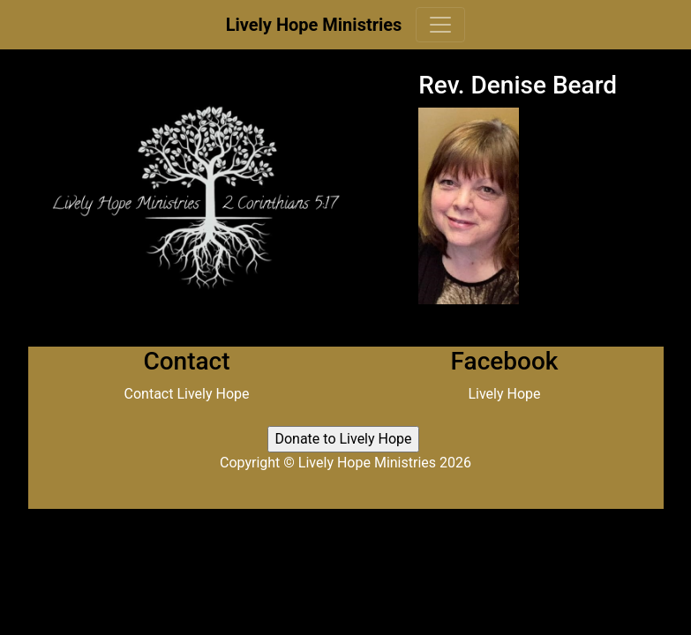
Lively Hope (504, 393)
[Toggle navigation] (440, 24)
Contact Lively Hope (187, 393)
